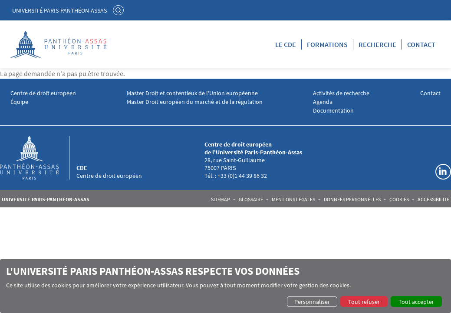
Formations (327, 44)
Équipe (19, 102)
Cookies (399, 199)
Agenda (322, 102)
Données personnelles (352, 199)
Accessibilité (433, 199)
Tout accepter (416, 302)
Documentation (333, 110)
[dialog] (225, 286)
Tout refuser (364, 302)
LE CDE (285, 44)
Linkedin (443, 172)
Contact (421, 44)
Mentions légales (293, 199)
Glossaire (251, 199)
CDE (81, 168)
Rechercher (119, 10)
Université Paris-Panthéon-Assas (59, 10)
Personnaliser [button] (312, 302)
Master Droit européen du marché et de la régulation (195, 102)
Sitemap (220, 199)
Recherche (377, 44)
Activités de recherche (341, 93)
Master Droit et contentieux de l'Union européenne (192, 93)
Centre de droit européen (43, 93)
